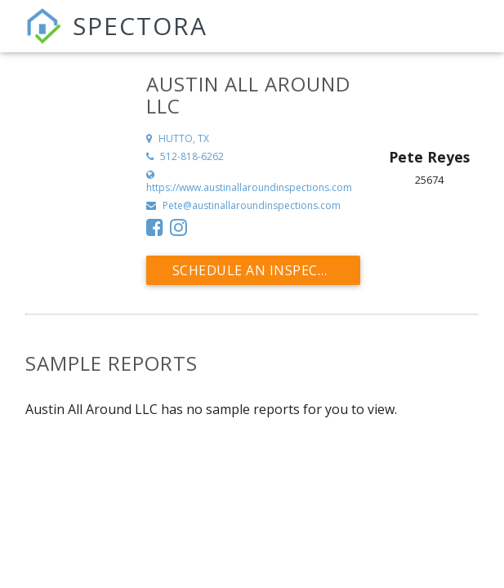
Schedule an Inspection (262, 270)
